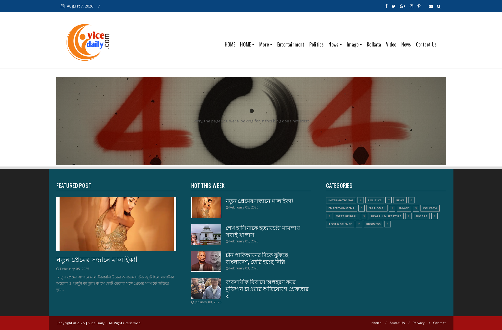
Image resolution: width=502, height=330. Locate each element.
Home (376, 322)
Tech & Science (340, 224)
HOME (230, 44)
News (333, 44)
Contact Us (426, 44)
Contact (439, 322)
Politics (316, 44)
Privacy (419, 322)
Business (373, 224)
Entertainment (290, 44)
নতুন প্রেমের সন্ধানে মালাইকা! (97, 259)
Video (391, 44)
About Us (397, 322)
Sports (421, 216)
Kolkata (374, 44)
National (377, 208)
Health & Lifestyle (386, 216)
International (341, 200)
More (264, 44)
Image (352, 44)
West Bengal (346, 216)
